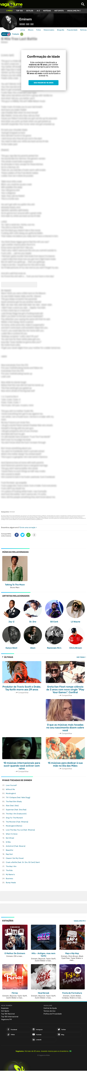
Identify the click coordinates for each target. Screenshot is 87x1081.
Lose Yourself (11, 785)
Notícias (47, 11)
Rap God (9, 854)
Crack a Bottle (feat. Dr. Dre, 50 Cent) (23, 862)
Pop (32, 24)
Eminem (25, 19)
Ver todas (81, 657)
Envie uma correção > (28, 527)
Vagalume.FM (73, 11)
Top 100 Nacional (8, 1014)
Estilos (29, 11)
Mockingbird (11, 793)
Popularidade (72, 30)
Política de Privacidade (53, 1014)
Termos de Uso (49, 1011)
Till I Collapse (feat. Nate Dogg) (18, 797)
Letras (22, 30)
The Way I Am (11, 866)
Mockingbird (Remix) (14, 826)
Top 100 (19, 11)
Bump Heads (11, 883)
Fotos (38, 30)
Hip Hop (22, 24)
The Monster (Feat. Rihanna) (17, 822)
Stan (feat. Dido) (12, 806)
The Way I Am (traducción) (16, 814)
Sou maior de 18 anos (43, 83)
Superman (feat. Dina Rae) (16, 810)
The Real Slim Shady (14, 802)
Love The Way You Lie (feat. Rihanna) (20, 830)
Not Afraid (10, 838)
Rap (27, 24)
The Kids (9, 870)
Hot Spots (59, 11)
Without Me (10, 789)
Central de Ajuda (50, 1008)
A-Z (38, 11)
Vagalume (11, 4)
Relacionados (49, 30)
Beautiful (9, 850)
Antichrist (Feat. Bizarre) (15, 846)
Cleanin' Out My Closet (15, 858)
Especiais (5, 1008)
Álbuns (30, 30)
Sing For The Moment (14, 818)
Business (9, 879)
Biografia (60, 30)
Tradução (17, 34)
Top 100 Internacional (9, 1017)
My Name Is (10, 874)
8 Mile (8, 842)
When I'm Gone (11, 834)
